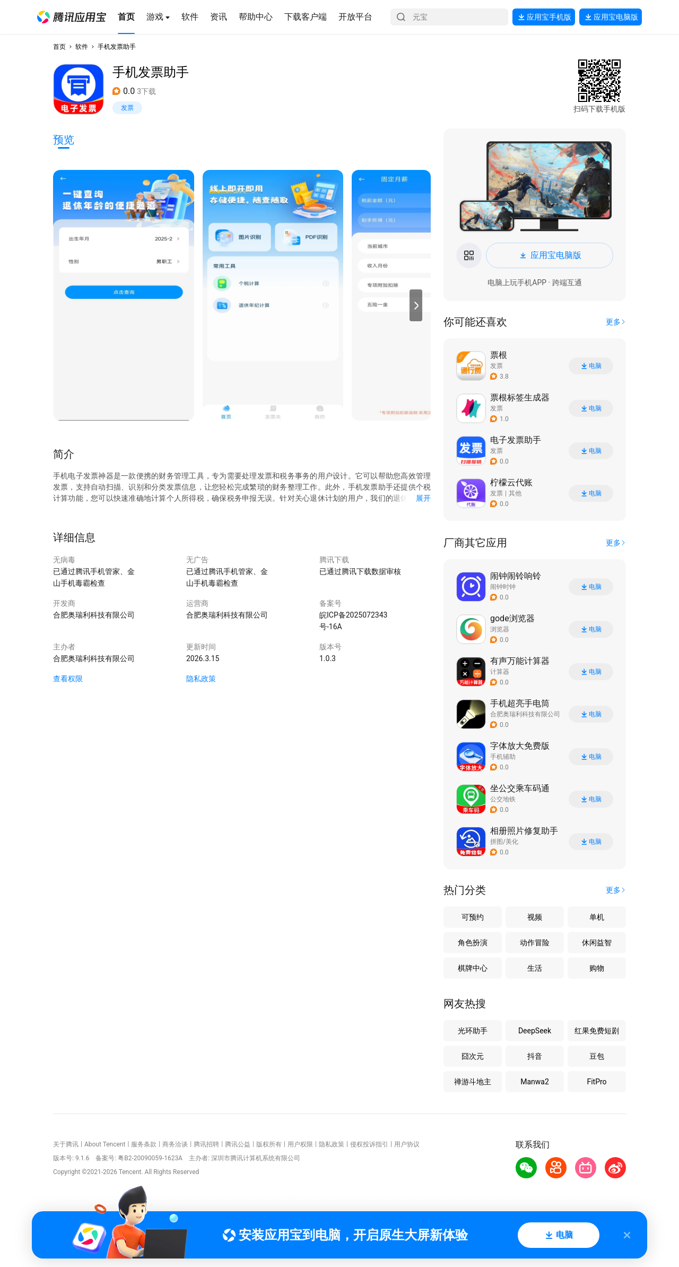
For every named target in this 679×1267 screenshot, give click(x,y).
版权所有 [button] (269, 1144)
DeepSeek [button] (534, 1030)
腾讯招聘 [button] (206, 1144)
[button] (71, 17)
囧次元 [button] (473, 1056)
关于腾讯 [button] (66, 1144)
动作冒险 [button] (535, 942)
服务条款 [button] (143, 1144)
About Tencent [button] (104, 1144)
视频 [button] (534, 917)
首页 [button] (59, 46)
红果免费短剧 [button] (596, 1030)
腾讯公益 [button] (237, 1144)
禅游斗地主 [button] (472, 1081)
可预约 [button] (473, 917)
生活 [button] (534, 968)
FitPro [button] (596, 1081)
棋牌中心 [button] (473, 968)
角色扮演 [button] (473, 942)
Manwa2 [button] (534, 1081)
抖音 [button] (534, 1056)
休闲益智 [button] (597, 942)
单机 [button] (596, 917)
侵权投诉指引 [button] (369, 1144)
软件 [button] (81, 46)
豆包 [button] (596, 1056)
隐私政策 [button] (201, 678)
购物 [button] (596, 968)
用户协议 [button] (407, 1144)
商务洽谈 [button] (175, 1144)
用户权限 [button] (300, 1144)
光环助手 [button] (473, 1030)
